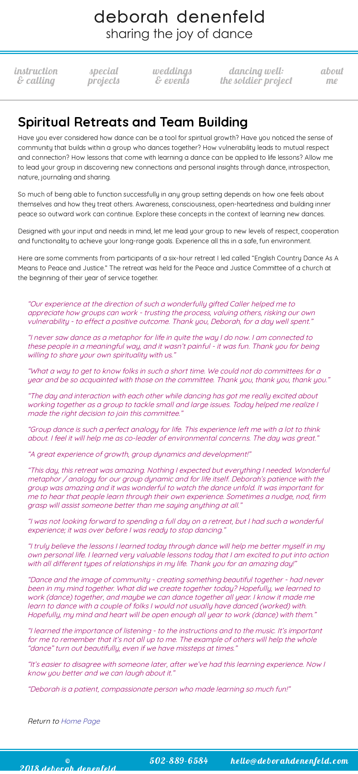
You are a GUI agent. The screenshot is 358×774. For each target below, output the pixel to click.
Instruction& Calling (36, 75)
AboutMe (332, 75)
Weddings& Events (172, 75)
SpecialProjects (103, 75)
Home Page (80, 720)
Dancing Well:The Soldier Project (256, 75)
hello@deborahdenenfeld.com (290, 760)
